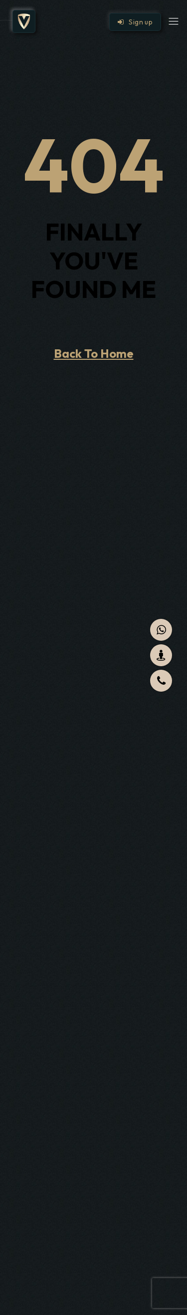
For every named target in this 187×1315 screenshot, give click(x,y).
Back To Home (94, 353)
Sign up (135, 21)
